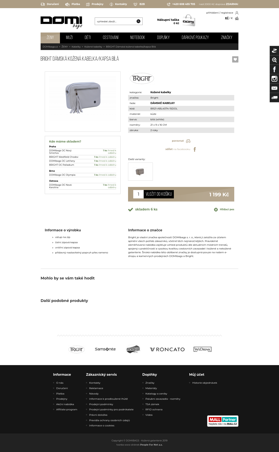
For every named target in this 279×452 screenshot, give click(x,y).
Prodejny (94, 4)
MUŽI (69, 37)
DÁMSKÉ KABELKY (162, 103)
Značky (226, 37)
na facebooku (181, 149)
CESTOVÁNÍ (110, 37)
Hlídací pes (224, 210)
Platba (72, 4)
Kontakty (118, 4)
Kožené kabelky (93, 46)
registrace (227, 12)
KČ (227, 18)
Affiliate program (66, 409)
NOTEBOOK (137, 37)
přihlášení (212, 12)
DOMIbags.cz (50, 46)
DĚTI (88, 37)
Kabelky (76, 46)
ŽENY (50, 37)
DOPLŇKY (163, 37)
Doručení (50, 4)
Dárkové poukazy (195, 37)
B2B (139, 4)
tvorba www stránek (140, 444)
